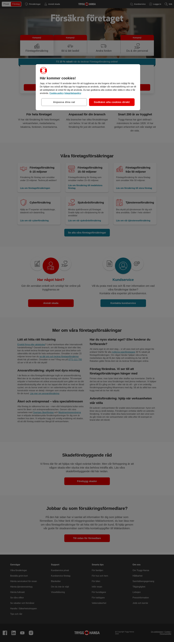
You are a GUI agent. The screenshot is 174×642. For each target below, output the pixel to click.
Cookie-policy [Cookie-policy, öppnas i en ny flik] (56, 93)
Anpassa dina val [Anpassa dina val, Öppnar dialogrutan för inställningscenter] (64, 102)
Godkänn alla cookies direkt (112, 102)
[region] (88, 87)
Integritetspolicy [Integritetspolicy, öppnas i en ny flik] (72, 93)
